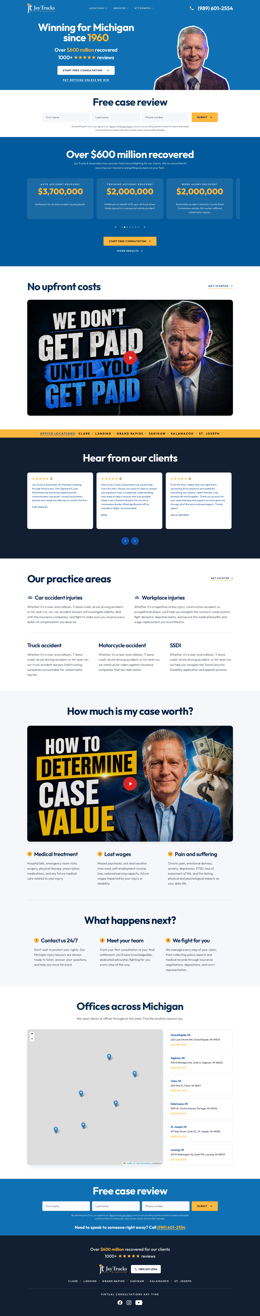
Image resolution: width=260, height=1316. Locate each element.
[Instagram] (128, 1302)
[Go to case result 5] (133, 227)
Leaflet (127, 1163)
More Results (130, 250)
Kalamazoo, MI (179, 1104)
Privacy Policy (125, 126)
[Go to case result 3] (127, 227)
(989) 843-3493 (179, 1090)
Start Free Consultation (86, 70)
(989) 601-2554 (171, 1227)
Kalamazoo (159, 1281)
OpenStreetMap (143, 1163)
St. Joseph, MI (178, 1127)
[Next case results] (144, 227)
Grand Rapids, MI (180, 1035)
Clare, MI (176, 1081)
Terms (112, 126)
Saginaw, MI (178, 1058)
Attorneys (144, 8)
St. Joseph (183, 1281)
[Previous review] (125, 541)
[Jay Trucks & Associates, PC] (113, 1269)
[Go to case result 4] (130, 227)
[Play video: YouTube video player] (130, 358)
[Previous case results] (115, 227)
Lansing (90, 1281)
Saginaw (137, 1281)
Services (120, 8)
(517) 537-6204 (178, 1159)
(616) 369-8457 (179, 1044)
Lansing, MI (177, 1150)
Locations (98, 8)
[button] (82, 1099)
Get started (222, 578)
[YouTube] (138, 1302)
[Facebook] (120, 1302)
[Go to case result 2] (124, 227)
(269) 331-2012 (178, 1136)
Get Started (220, 286)
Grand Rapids (113, 1281)
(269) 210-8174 (178, 1067)
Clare (73, 1281)
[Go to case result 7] (138, 227)
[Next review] (135, 541)
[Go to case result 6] (135, 227)
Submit (204, 117)
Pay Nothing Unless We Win (86, 80)
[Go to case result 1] (122, 227)
